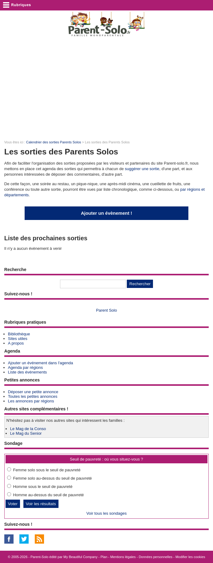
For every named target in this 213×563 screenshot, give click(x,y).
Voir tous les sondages (106, 513)
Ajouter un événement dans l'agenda (40, 363)
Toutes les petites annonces (32, 396)
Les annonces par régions (31, 401)
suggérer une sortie (142, 168)
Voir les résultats (41, 503)
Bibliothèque (19, 334)
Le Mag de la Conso (28, 428)
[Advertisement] (106, 88)
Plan (104, 557)
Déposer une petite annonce (33, 391)
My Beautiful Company (80, 557)
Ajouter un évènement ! (106, 213)
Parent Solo (106, 310)
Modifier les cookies (190, 557)
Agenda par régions (25, 367)
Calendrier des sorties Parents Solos (53, 142)
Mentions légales (123, 557)
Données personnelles (155, 557)
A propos (16, 343)
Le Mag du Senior (26, 433)
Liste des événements (27, 372)
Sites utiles (17, 338)
